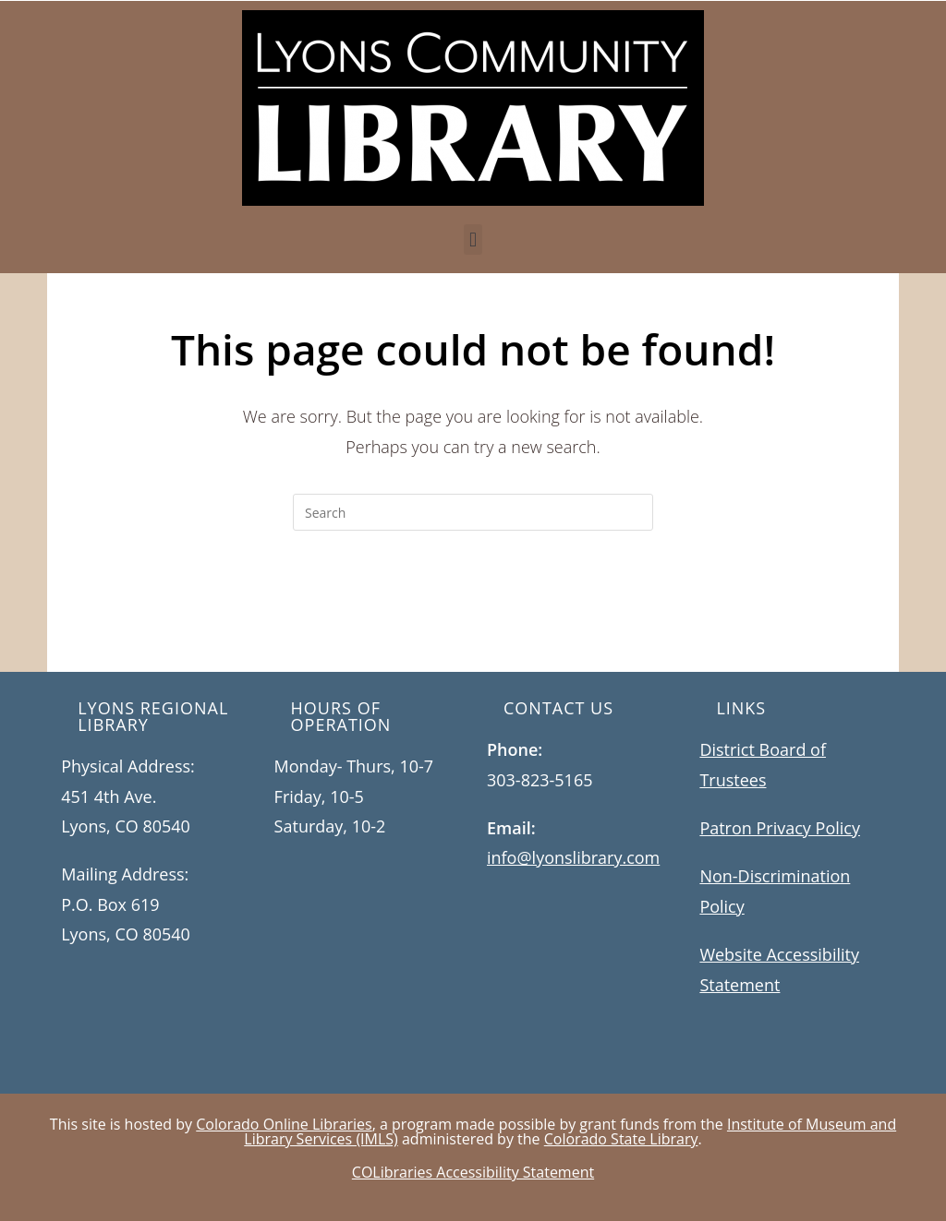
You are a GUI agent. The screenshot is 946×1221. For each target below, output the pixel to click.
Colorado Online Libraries (283, 1124)
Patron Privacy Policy (779, 828)
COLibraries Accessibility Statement (473, 1172)
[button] (472, 239)
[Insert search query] (473, 512)
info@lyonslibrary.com (573, 857)
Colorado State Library (621, 1139)
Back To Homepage (472, 605)
